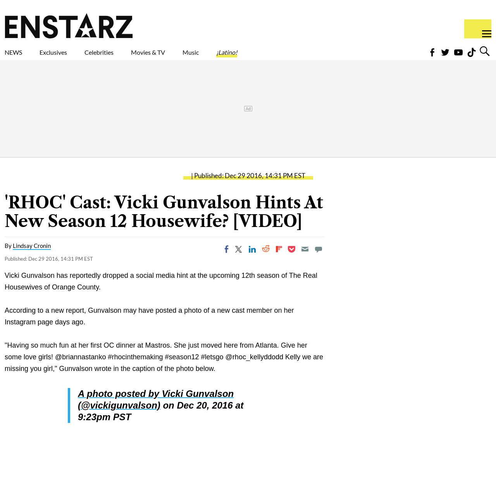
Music (261, 57)
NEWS (18, 57)
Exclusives (72, 57)
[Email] (305, 263)
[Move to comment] (318, 263)
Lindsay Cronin (32, 259)
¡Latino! (308, 57)
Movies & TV (203, 57)
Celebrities (135, 57)
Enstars (69, 25)
